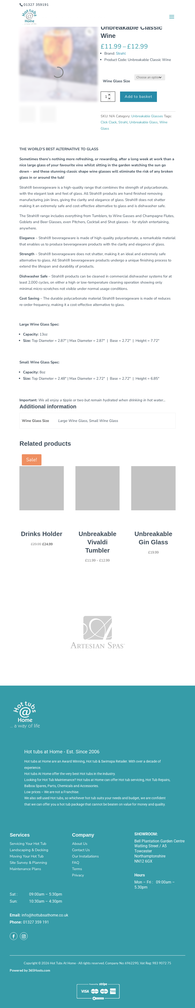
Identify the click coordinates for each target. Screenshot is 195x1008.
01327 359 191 (36, 922)
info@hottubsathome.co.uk (45, 915)
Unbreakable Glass (143, 122)
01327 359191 (36, 4)
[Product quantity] (108, 97)
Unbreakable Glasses (147, 116)
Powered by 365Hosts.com (30, 970)
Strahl (121, 53)
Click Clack (109, 122)
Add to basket (138, 96)
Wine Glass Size (116, 81)
